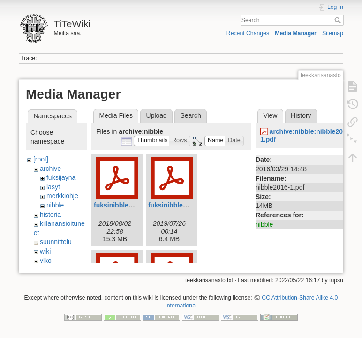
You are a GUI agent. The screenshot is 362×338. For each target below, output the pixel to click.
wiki (45, 251)
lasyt (53, 187)
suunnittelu (56, 242)
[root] (40, 159)
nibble (55, 205)
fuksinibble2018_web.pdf (133, 205)
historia (50, 214)
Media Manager (296, 33)
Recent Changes (247, 33)
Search (338, 20)
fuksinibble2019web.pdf (185, 205)
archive (50, 168)
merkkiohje (62, 196)
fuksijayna (60, 177)
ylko (46, 260)
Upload (156, 115)
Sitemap (332, 33)
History (301, 115)
